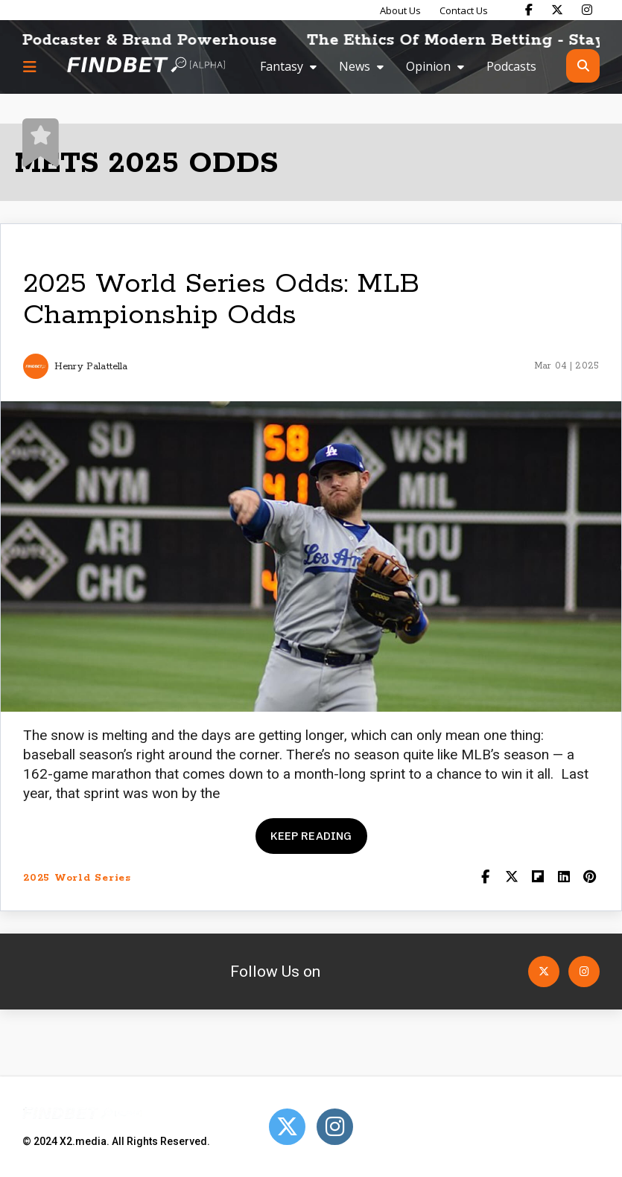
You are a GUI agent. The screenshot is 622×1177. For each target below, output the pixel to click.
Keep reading (311, 836)
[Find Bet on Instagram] (587, 9)
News (354, 66)
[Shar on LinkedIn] (563, 878)
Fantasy (281, 66)
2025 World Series (77, 878)
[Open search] (583, 66)
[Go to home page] (146, 66)
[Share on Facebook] (485, 878)
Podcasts (511, 66)
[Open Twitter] (543, 971)
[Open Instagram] (584, 971)
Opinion (428, 66)
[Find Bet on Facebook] (529, 9)
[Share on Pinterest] (589, 878)
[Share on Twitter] (511, 878)
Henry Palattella (90, 366)
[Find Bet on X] (557, 9)
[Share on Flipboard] (537, 878)
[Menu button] (29, 66)
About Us (400, 10)
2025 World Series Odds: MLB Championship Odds (221, 300)
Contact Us (463, 10)
